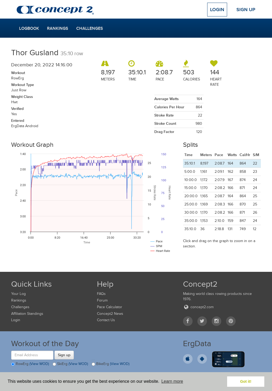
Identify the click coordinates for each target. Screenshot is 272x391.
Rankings (57, 28)
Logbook (29, 28)
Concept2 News (110, 314)
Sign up (64, 355)
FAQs (101, 294)
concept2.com (198, 307)
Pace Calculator (109, 307)
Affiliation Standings (27, 314)
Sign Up (245, 9)
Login (217, 9)
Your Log (18, 294)
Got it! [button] (245, 381)
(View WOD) (39, 364)
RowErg (30, 364)
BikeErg (110, 364)
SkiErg (70, 364)
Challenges (89, 28)
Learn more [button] (172, 381)
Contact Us (106, 320)
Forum (102, 300)
